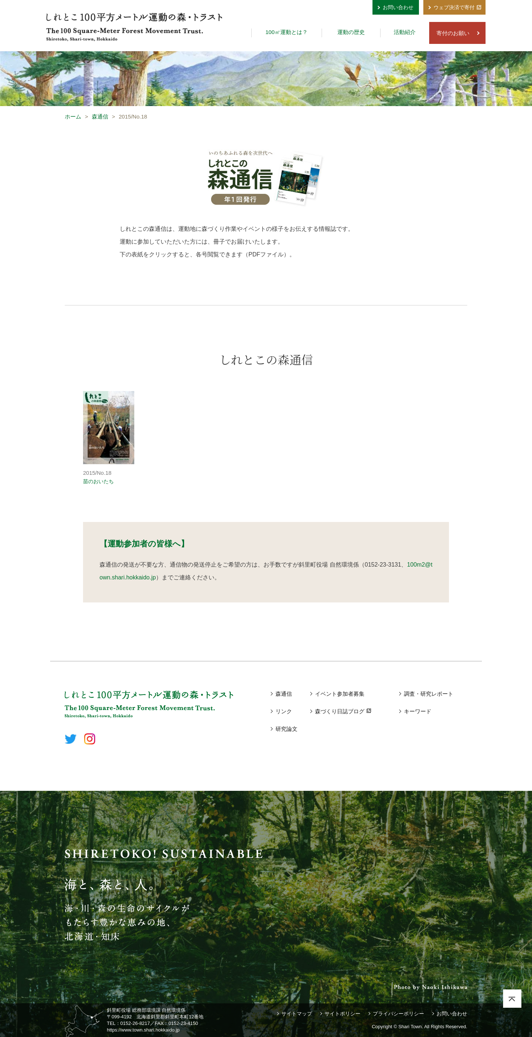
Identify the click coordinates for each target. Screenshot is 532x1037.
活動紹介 (405, 32)
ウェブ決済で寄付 (454, 7)
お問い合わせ (398, 7)
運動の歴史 (351, 32)
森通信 (100, 116)
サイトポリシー (342, 1014)
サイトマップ (296, 1014)
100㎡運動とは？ (286, 32)
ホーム (73, 116)
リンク (284, 711)
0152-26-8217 (135, 1023)
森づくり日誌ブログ (339, 711)
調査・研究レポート (428, 694)
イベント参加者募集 (339, 694)
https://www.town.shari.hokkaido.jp (143, 1030)
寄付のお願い (453, 33)
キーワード (417, 711)
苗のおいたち (98, 481)
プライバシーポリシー (398, 1014)
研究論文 (286, 729)
